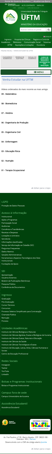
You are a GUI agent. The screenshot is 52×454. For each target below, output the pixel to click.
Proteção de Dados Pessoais (13, 206)
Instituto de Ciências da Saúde (14, 341)
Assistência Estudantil (10, 407)
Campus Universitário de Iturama (15, 396)
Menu (39, 72)
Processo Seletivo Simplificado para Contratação (21, 311)
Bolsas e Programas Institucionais (15, 385)
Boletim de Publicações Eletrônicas (16, 281)
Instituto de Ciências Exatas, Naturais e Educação (22, 338)
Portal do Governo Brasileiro (18, 1)
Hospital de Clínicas (22, 39)
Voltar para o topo (40, 188)
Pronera (5, 321)
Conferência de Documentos (13, 287)
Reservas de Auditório (20, 57)
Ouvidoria (41, 45)
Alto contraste (28, 5)
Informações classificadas (12, 242)
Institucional (7, 216)
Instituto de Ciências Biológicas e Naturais (19, 332)
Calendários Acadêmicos (7, 57)
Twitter (4, 368)
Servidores (6, 239)
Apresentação (7, 275)
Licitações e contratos (10, 236)
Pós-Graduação (8, 302)
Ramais (33, 439)
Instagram (6, 365)
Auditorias (6, 226)
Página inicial (6, 51)
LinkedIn (5, 374)
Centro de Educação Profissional (15, 354)
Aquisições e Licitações (24, 45)
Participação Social (9, 223)
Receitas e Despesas (10, 232)
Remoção (5, 318)
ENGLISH (48, 36)
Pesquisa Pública (8, 284)
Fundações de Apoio (10, 264)
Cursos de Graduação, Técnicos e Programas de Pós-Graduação (44, 61)
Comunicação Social (32, 42)
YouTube (5, 371)
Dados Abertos (8, 251)
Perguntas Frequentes (11, 248)
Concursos (6, 308)
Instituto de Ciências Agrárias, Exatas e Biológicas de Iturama (26, 335)
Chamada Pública (9, 314)
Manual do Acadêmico (32, 57)
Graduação (6, 299)
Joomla (44, 442)
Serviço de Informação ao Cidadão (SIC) (18, 245)
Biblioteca (17, 42)
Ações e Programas (9, 220)
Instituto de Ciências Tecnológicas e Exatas (19, 345)
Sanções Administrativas (12, 255)
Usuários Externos (9, 278)
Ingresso (8, 39)
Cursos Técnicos (8, 305)
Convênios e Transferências (13, 229)
